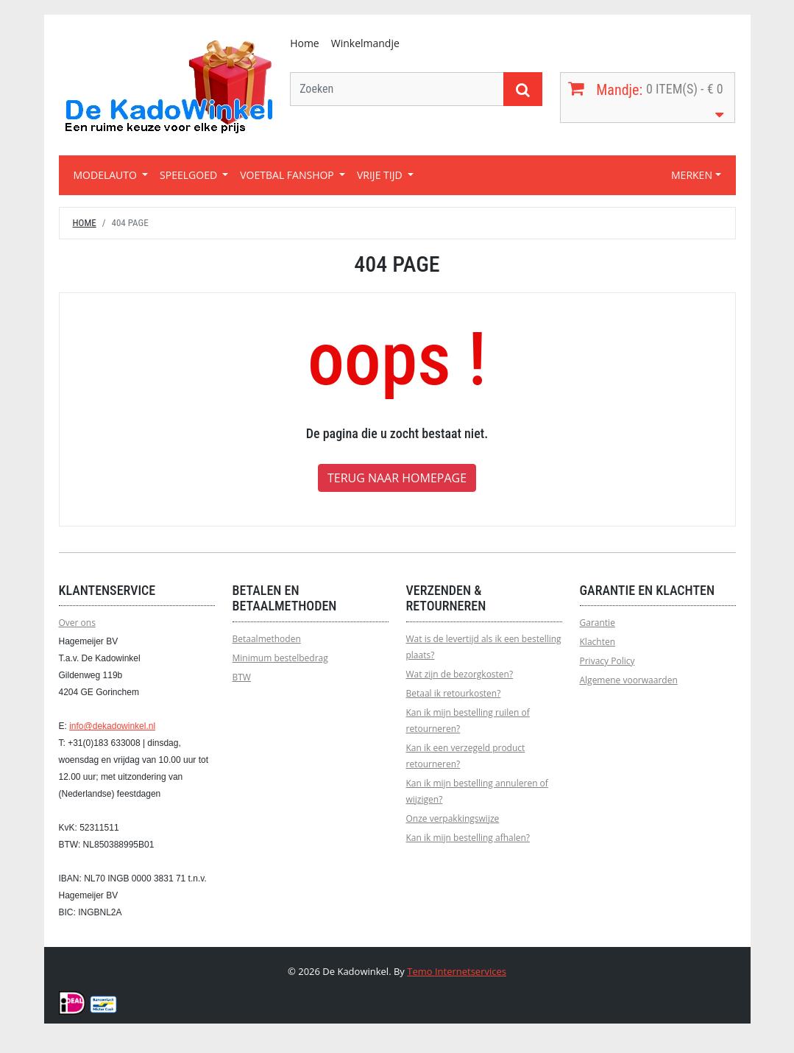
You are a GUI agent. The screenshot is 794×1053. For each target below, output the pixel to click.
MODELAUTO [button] (107, 175)
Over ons (77, 622)
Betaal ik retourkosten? (453, 693)
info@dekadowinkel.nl (112, 726)
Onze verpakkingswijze (453, 818)
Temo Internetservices (456, 971)
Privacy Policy (607, 661)
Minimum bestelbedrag (280, 658)
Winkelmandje (365, 43)
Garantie (597, 622)
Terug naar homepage (397, 478)
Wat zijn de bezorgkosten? (460, 674)
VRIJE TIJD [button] (381, 175)
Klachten (598, 641)
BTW (242, 677)
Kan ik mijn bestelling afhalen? (468, 837)
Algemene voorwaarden (629, 680)
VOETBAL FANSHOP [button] (288, 175)
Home (304, 43)
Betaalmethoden (267, 639)
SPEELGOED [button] (190, 175)
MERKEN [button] (691, 175)
